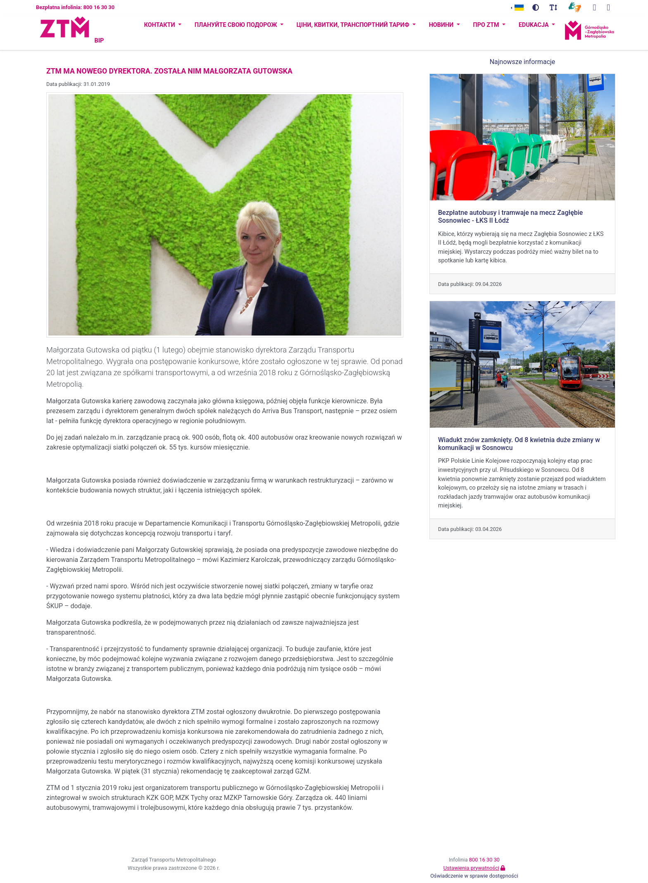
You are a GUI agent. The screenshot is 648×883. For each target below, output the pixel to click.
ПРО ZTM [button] (487, 25)
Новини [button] (442, 25)
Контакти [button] (160, 25)
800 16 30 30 (484, 860)
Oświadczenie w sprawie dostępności (474, 876)
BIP (99, 40)
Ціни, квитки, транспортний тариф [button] (354, 25)
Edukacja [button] (534, 25)
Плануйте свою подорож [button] (237, 25)
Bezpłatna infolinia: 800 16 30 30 (75, 7)
